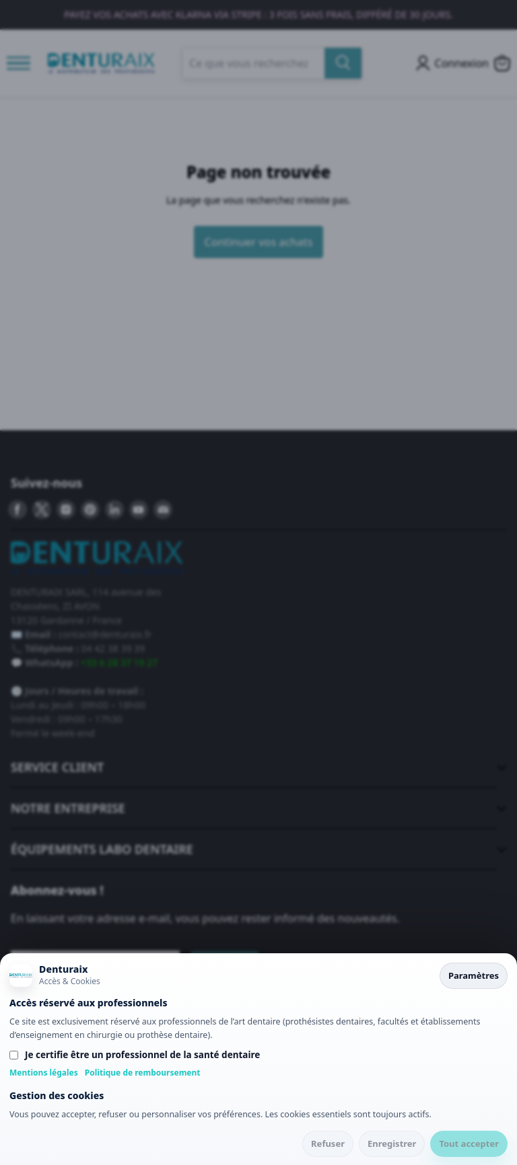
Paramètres (473, 975)
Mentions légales (43, 1072)
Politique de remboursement (143, 1072)
